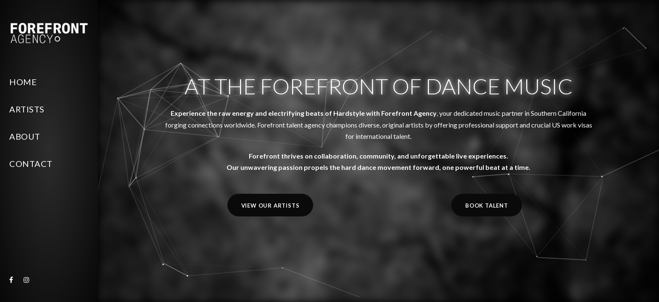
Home (23, 82)
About (24, 136)
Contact (31, 164)
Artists (27, 109)
